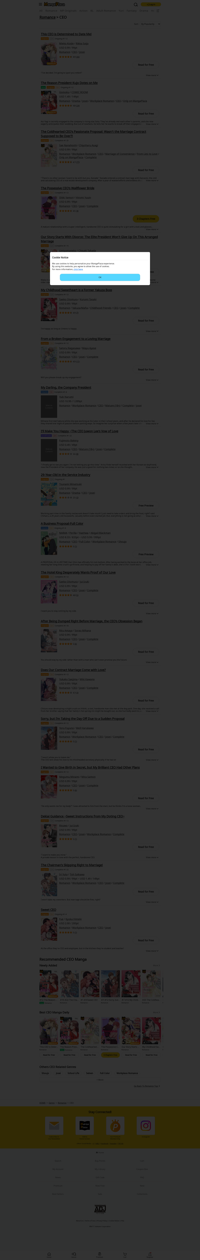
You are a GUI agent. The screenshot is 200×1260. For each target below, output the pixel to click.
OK (100, 277)
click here (78, 269)
